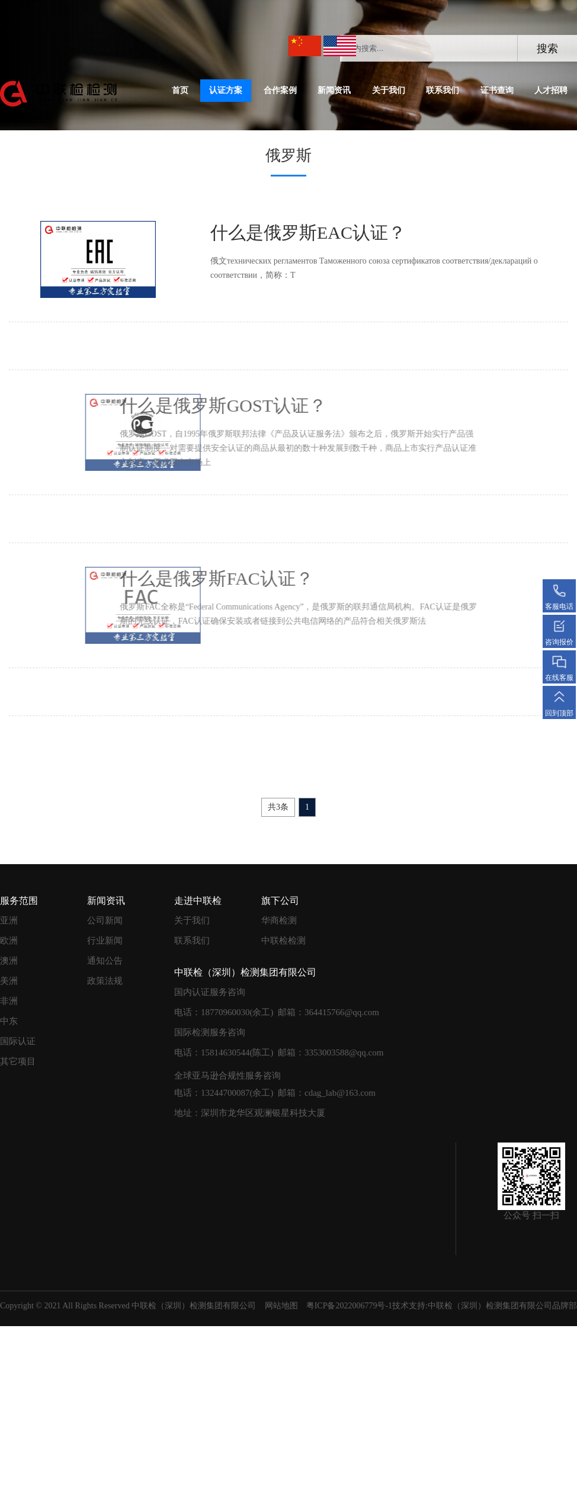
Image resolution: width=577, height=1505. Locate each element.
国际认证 (18, 1041)
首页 (180, 90)
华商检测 (279, 920)
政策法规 (105, 981)
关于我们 (388, 90)
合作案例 (280, 90)
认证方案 (225, 90)
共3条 (278, 807)
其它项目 (18, 1061)
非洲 (9, 1001)
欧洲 (9, 940)
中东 (9, 1021)
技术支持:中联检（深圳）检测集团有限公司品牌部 (484, 1305)
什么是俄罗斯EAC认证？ (304, 232)
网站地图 (281, 1305)
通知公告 (105, 960)
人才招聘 (551, 90)
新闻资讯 (334, 90)
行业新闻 (105, 940)
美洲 (9, 981)
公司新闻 (105, 920)
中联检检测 (283, 940)
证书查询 (497, 90)
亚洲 (9, 920)
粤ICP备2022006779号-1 (349, 1305)
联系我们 (442, 90)
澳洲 (9, 960)
